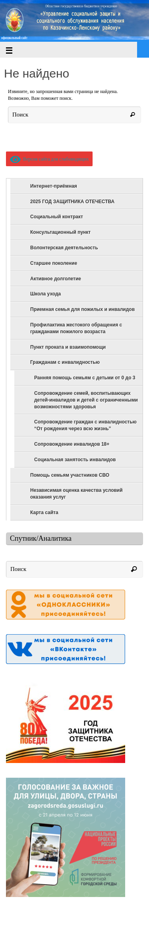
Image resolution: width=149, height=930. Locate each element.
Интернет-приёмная (53, 186)
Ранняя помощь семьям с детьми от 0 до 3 (84, 378)
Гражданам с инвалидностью (65, 362)
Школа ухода (45, 294)
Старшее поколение (53, 263)
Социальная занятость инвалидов (75, 459)
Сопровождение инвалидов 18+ (71, 444)
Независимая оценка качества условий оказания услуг (76, 493)
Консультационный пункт (60, 232)
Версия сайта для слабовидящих (49, 159)
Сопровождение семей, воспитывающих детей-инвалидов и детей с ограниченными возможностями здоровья (86, 400)
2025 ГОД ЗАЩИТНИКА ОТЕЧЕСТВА (72, 201)
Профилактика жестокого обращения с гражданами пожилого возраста (76, 328)
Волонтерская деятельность (64, 247)
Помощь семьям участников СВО (69, 475)
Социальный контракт (56, 216)
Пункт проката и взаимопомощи (68, 347)
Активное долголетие (55, 279)
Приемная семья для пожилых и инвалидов (82, 309)
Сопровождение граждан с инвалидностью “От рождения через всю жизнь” (85, 425)
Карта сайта (44, 512)
